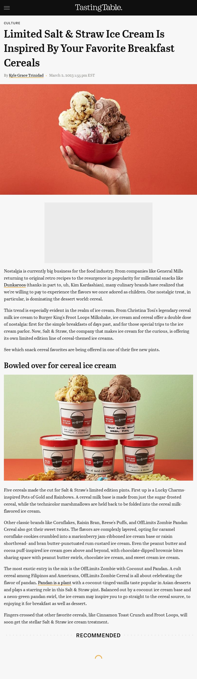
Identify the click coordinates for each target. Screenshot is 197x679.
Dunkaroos (15, 285)
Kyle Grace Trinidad (26, 75)
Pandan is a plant (54, 582)
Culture (12, 22)
